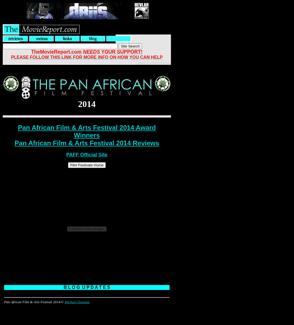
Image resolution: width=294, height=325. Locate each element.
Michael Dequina (77, 302)
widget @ (143, 62)
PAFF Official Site (87, 155)
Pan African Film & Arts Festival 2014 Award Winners (87, 131)
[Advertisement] (87, 312)
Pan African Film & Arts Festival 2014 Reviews (87, 143)
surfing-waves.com (160, 62)
